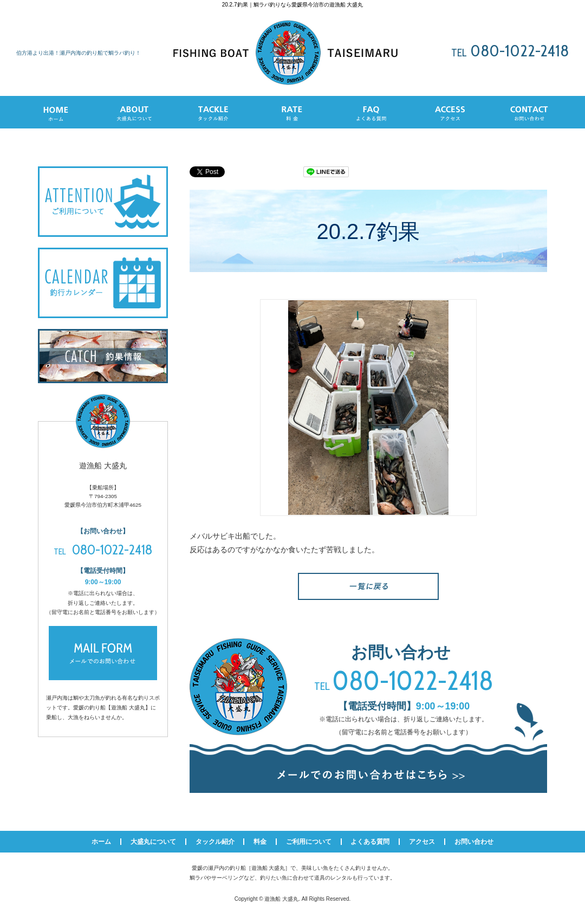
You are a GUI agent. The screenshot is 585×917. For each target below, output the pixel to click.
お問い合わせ (473, 841)
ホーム (101, 841)
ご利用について (309, 841)
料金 (259, 841)
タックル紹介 (215, 841)
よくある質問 (369, 841)
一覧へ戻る (368, 586)
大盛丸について (153, 841)
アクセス (422, 841)
